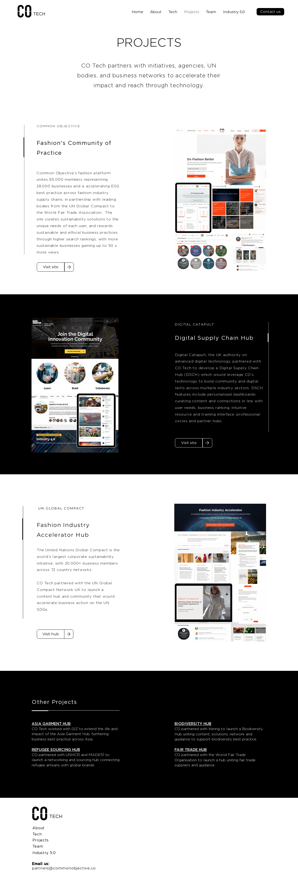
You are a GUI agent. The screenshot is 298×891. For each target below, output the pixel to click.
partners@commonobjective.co (64, 868)
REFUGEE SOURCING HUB (56, 750)
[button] (270, 11)
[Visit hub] (50, 634)
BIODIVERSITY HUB (193, 724)
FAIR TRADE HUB (191, 750)
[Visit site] (50, 267)
